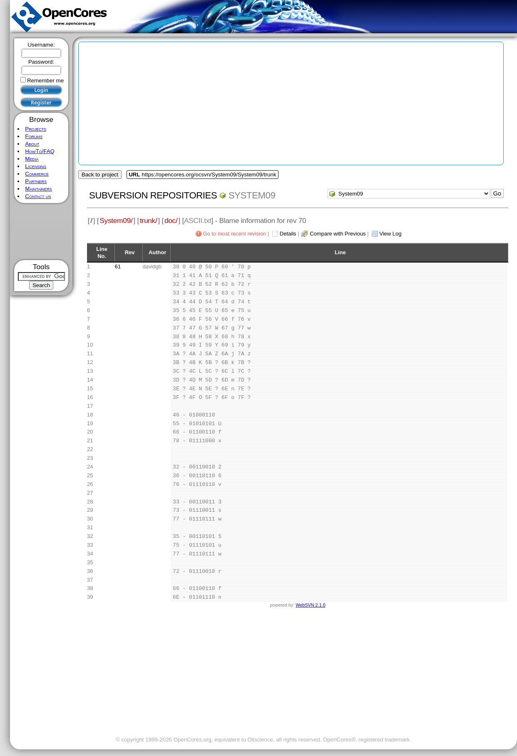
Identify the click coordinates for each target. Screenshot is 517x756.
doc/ (171, 220)
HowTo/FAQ (40, 151)
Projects (35, 129)
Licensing (35, 166)
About (32, 144)
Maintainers (38, 189)
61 (118, 266)
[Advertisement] (41, 232)
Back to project (100, 174)
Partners (36, 181)
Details (288, 234)
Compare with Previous (337, 234)
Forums (33, 136)
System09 (252, 195)
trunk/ (148, 220)
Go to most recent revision (234, 234)
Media (31, 159)
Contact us (38, 196)
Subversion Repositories (153, 195)
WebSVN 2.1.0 (310, 604)
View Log (390, 234)
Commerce (37, 174)
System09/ (115, 220)
